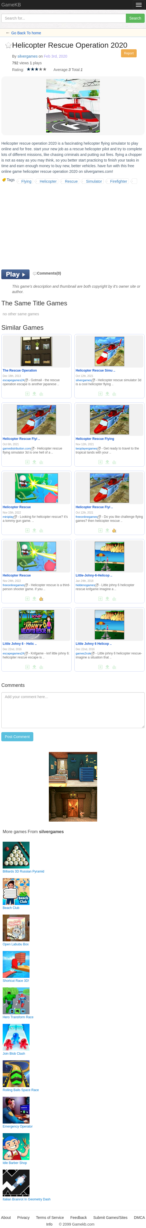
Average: (60, 70)
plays (37, 63)
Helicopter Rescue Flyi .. (21, 439)
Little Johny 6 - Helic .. (20, 644)
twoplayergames (88, 448)
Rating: (18, 70)
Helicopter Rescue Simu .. (95, 370)
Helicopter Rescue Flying (95, 439)
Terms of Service (50, 1217)
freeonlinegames (88, 516)
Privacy (23, 1217)
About (6, 1217)
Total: (76, 70)
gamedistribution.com (18, 448)
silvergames (27, 56)
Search (135, 18)
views (24, 63)
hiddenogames (87, 585)
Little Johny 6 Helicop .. (94, 644)
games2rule (85, 653)
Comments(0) (47, 273)
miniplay (10, 516)
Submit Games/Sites (110, 1217)
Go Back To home (26, 33)
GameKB (11, 5)
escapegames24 (15, 380)
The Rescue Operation (20, 370)
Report (129, 53)
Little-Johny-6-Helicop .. (94, 575)
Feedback (78, 1217)
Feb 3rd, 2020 (55, 56)
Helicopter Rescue (17, 507)
